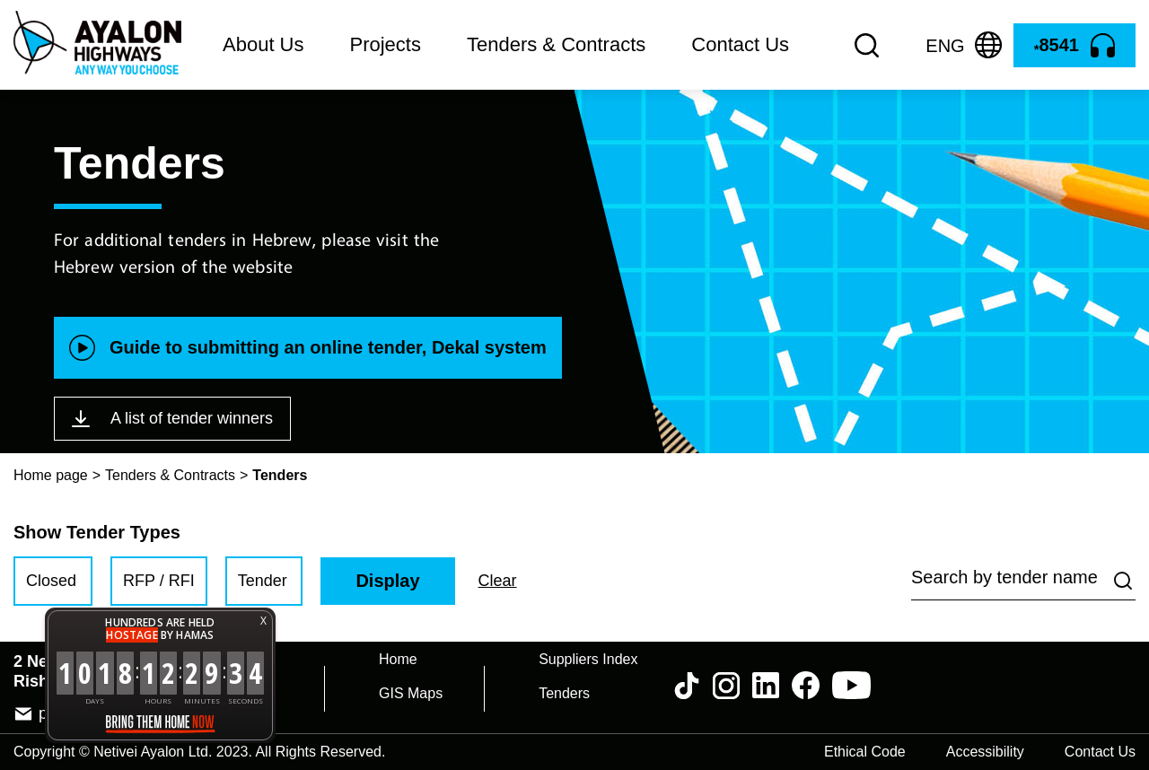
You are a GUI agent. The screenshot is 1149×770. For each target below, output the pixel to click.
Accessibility (985, 751)
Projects (385, 44)
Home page (50, 475)
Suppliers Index (588, 659)
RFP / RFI (159, 581)
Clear (497, 581)
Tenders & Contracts (556, 44)
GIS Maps (411, 693)
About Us (263, 44)
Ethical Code (865, 751)
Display (387, 581)
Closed (51, 581)
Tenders (564, 693)
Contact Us (740, 44)
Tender (262, 581)
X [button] (263, 620)
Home (398, 659)
